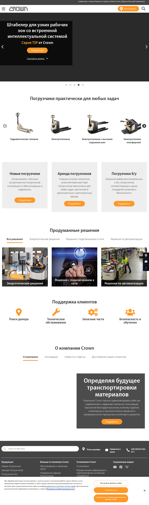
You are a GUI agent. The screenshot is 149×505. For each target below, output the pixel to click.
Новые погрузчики (11, 466)
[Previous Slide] (5, 126)
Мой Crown (116, 1)
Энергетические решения (44, 239)
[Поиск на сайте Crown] (143, 9)
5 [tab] (82, 85)
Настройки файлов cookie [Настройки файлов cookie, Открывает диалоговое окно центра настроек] (111, 483)
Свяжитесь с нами (86, 1)
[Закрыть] (145, 491)
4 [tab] (78, 85)
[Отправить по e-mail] (146, 268)
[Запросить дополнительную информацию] (146, 262)
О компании (30, 356)
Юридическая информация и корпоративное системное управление (92, 473)
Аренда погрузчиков (12, 470)
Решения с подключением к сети (85, 239)
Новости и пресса (102, 1)
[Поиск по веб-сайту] (40, 448)
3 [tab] (74, 85)
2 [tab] (70, 85)
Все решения (15, 239)
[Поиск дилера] (128, 8)
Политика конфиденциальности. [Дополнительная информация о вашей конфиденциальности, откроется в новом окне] (60, 489)
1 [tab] (66, 85)
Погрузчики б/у (9, 474)
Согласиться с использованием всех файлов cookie (111, 498)
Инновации (51, 356)
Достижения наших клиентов (109, 356)
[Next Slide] (144, 126)
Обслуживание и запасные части (53, 467)
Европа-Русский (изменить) (133, 1)
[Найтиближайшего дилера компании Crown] (146, 255)
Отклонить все (111, 490)
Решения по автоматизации (127, 239)
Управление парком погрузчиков (50, 474)
